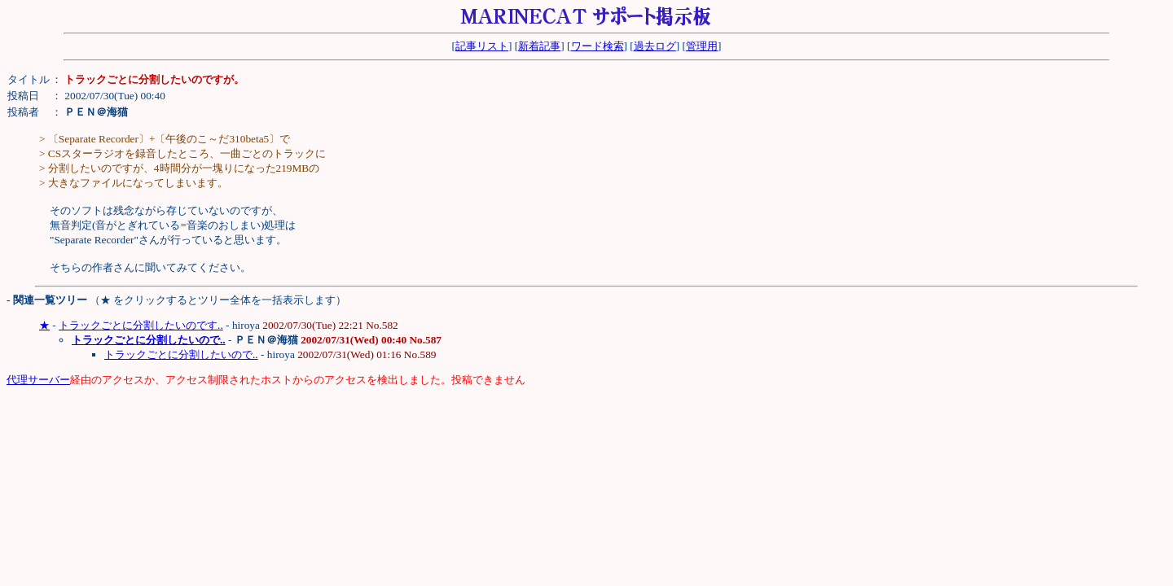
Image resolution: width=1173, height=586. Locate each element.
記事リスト (481, 46)
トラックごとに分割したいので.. (181, 354)
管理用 (702, 46)
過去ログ (655, 46)
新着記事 (539, 46)
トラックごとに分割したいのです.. (141, 325)
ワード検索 (597, 46)
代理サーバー (38, 380)
